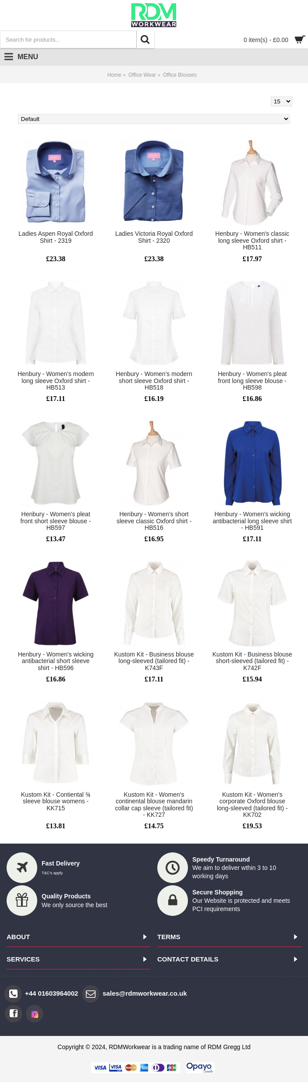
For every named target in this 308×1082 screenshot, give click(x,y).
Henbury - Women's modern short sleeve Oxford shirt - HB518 (154, 380)
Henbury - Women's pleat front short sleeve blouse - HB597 (56, 521)
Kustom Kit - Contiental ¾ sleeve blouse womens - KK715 (56, 801)
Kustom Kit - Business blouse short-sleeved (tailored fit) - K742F (252, 661)
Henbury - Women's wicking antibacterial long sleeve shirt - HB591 (252, 521)
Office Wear (142, 75)
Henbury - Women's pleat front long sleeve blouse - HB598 (252, 380)
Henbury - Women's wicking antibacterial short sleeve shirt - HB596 (56, 661)
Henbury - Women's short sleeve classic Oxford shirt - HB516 (154, 521)
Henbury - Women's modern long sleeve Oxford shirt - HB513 (56, 380)
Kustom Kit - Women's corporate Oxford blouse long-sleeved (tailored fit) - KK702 (252, 804)
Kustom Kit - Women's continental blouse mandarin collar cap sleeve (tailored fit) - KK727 (154, 804)
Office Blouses (180, 75)
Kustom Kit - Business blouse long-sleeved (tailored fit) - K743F (154, 661)
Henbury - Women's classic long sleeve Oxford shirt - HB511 (252, 240)
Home (114, 75)
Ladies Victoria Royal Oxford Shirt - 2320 (154, 237)
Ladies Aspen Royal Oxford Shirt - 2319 (55, 237)
